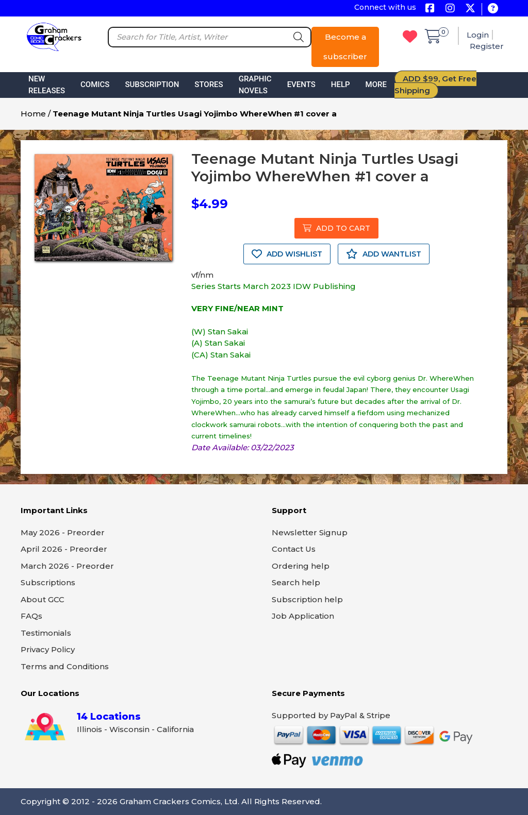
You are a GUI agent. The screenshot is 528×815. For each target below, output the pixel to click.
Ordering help (300, 566)
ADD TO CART (336, 228)
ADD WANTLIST (383, 254)
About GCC (42, 599)
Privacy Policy (48, 649)
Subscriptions (48, 582)
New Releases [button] (46, 84)
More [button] (376, 84)
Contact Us (294, 549)
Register (487, 46)
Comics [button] (94, 84)
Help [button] (340, 84)
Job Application (303, 616)
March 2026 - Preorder (67, 566)
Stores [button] (208, 84)
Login (478, 35)
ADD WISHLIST (287, 254)
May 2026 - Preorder (63, 532)
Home (33, 113)
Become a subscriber (345, 46)
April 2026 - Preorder (64, 549)
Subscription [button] (152, 84)
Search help (296, 582)
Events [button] (301, 84)
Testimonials (46, 633)
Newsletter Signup (310, 532)
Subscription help (307, 599)
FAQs (31, 616)
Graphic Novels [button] (255, 84)
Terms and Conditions (65, 666)
